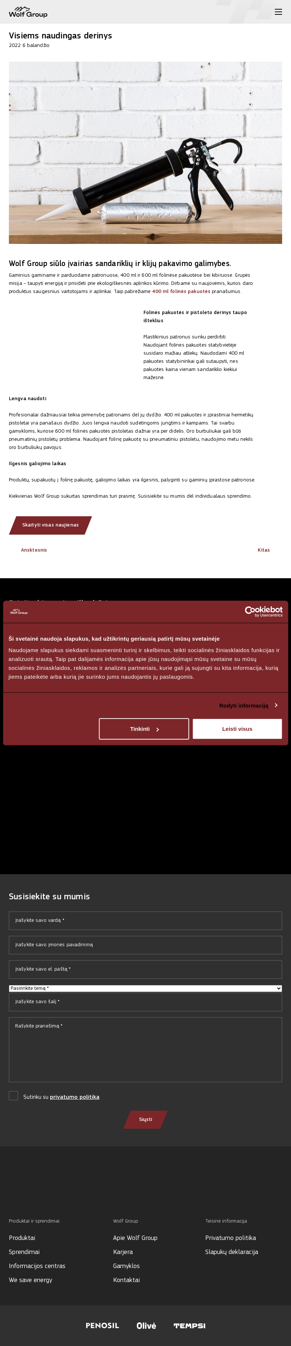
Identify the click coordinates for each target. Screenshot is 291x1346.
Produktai (22, 1238)
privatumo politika (74, 1097)
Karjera (123, 1252)
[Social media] (12, 1192)
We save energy (30, 1280)
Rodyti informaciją (243, 705)
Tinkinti (144, 729)
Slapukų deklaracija (231, 1252)
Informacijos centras (37, 1266)
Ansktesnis (28, 550)
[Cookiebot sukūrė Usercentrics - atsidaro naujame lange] (250, 611)
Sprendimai (24, 1252)
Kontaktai (126, 1280)
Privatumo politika (230, 1238)
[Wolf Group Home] (28, 12)
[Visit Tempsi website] (189, 1325)
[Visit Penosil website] (102, 1326)
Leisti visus (237, 729)
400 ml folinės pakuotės (181, 291)
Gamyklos (126, 1266)
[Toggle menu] (278, 12)
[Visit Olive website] (146, 1325)
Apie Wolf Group (135, 1238)
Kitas (270, 550)
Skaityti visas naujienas (50, 525)
